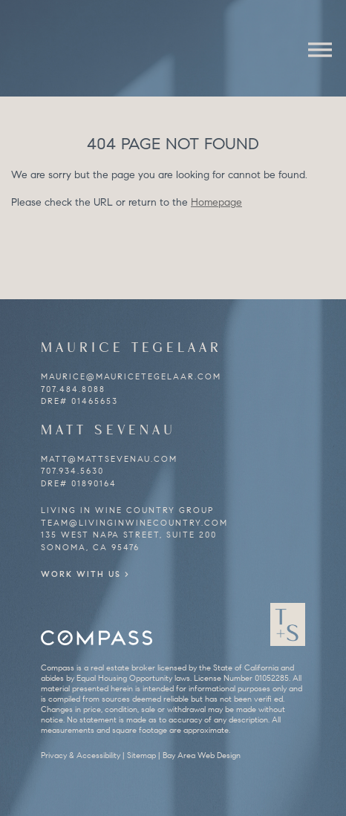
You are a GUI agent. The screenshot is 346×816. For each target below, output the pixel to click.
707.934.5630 (72, 471)
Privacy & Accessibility (80, 755)
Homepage (216, 202)
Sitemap (141, 755)
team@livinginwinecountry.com (134, 523)
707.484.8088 (73, 389)
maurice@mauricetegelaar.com (131, 376)
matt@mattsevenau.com (109, 459)
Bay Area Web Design (202, 755)
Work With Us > (85, 574)
